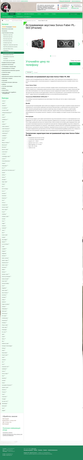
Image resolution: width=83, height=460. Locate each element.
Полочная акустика (7, 38)
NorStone (4, 295)
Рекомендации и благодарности (23, 16)
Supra (3, 382)
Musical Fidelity (5, 283)
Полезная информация (7, 16)
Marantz (4, 255)
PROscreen (5, 313)
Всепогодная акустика (8, 54)
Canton (4, 158)
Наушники (4, 80)
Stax (3, 375)
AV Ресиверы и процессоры (9, 66)
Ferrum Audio (5, 207)
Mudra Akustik (5, 278)
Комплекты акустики (8, 34)
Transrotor (4, 396)
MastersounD (5, 262)
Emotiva (4, 193)
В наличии (4, 30)
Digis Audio (5, 181)
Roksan (4, 348)
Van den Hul (5, 401)
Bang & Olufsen (6, 142)
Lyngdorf (4, 248)
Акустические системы (7, 32)
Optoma (4, 301)
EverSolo (4, 195)
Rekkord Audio (5, 343)
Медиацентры (5, 74)
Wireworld (4, 405)
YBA (3, 408)
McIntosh (4, 267)
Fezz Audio (5, 209)
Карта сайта (33, 448)
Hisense (4, 225)
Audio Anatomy (5, 126)
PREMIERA (5, 308)
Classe (4, 163)
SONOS (4, 359)
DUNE (3, 172)
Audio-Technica (6, 131)
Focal (3, 211)
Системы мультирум (7, 86)
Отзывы (54, 13)
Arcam (4, 117)
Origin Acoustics (6, 304)
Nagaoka (4, 288)
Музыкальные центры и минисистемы (11, 76)
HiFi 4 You (4, 13)
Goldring (4, 214)
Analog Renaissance (7, 112)
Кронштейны (5, 90)
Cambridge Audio (6, 156)
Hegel (4, 223)
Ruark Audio (5, 355)
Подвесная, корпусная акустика (10, 44)
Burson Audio (5, 149)
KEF (3, 232)
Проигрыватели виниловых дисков (11, 70)
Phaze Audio (5, 325)
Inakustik (4, 228)
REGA (4, 338)
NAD (3, 285)
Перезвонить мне (75, 8)
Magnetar (4, 253)
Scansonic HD (5, 366)
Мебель (4, 88)
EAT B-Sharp (5, 188)
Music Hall (5, 281)
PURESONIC (5, 318)
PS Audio (4, 315)
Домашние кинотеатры (7, 64)
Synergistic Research (7, 385)
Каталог (12, 13)
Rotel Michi (5, 352)
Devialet (4, 179)
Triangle (4, 399)
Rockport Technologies (7, 345)
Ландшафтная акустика (8, 56)
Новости (19, 13)
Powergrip (4, 329)
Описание (29, 72)
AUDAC (4, 101)
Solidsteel (4, 368)
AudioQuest (5, 133)
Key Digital (5, 239)
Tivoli (3, 394)
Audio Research (6, 128)
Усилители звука (6, 72)
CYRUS (4, 154)
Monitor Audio (5, 274)
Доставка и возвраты (29, 13)
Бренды (5, 98)
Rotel (3, 350)
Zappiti (4, 410)
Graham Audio (5, 216)
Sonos (4, 371)
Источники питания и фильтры (9, 82)
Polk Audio (5, 327)
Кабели (4, 84)
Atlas (3, 121)
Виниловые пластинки (7, 28)
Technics (4, 389)
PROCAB (4, 311)
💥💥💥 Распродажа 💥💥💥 (9, 26)
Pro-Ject (4, 332)
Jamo (3, 230)
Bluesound (4, 144)
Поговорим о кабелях (7, 432)
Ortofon (4, 306)
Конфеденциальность (52, 450)
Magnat (4, 251)
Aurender (4, 138)
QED (3, 334)
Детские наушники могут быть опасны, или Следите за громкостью (12, 435)
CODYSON (5, 151)
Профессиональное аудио (8, 62)
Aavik (3, 103)
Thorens (4, 392)
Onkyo (4, 299)
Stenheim (4, 378)
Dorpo (3, 184)
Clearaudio (5, 165)
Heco (3, 221)
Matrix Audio (5, 265)
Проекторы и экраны (7, 78)
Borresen (4, 147)
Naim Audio (5, 290)
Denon (4, 177)
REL (3, 341)
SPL (3, 362)
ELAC (4, 191)
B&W (3, 140)
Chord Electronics (6, 161)
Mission (4, 272)
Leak (3, 246)
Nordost (4, 297)
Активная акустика (7, 42)
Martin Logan (5, 260)
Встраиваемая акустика (8, 52)
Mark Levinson (5, 258)
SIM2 (3, 357)
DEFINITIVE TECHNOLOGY (8, 170)
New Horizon (5, 292)
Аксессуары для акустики (9, 60)
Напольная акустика (8, 36)
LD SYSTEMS (5, 244)
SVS (3, 364)
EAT (3, 186)
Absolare (4, 105)
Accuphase (5, 107)
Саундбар (5, 58)
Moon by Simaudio (6, 276)
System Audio (5, 387)
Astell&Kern (5, 119)
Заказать (75, 64)
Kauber (4, 237)
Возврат (45, 450)
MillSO (4, 269)
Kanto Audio (5, 234)
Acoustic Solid (5, 110)
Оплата (39, 13)
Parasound (5, 320)
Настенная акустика (7, 40)
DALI (3, 168)
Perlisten (4, 322)
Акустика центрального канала (10, 46)
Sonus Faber (5, 373)
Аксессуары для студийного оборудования (9, 93)
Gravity (4, 218)
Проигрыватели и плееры (8, 68)
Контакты (46, 13)
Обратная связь (64, 8)
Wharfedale (5, 403)
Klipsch (4, 241)
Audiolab (4, 135)
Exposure (4, 198)
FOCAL (4, 202)
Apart (3, 114)
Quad (3, 336)
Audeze (4, 124)
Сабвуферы (6, 50)
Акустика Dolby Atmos (8, 48)
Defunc (4, 174)
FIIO (3, 200)
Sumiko (4, 380)
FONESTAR (5, 205)
